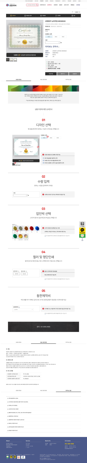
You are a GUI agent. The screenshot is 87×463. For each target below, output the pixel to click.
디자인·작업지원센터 (29, 1)
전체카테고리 (43, 5)
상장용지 (56, 5)
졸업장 (60, 5)
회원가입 (51, 1)
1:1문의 (27, 447)
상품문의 (75, 74)
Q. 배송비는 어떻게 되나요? (12, 423)
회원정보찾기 (57, 1)
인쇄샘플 (78, 5)
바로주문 (51, 74)
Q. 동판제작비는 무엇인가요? (12, 416)
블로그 (79, 1)
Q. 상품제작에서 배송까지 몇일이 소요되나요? (15, 419)
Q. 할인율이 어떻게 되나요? (12, 430)
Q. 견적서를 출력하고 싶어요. (12, 398)
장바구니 (64, 1)
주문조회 (41, 1)
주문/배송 (28, 443)
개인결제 (69, 1)
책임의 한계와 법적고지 (27, 454)
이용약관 (7, 454)
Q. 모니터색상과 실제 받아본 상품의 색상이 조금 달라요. (17, 401)
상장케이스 (49, 5)
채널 (15, 458)
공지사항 (36, 1)
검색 (37, 5)
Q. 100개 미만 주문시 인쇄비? (13, 409)
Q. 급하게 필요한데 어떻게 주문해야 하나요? (15, 427)
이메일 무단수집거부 (19, 454)
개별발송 (72, 5)
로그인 (46, 1)
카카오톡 (11, 458)
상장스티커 (66, 5)
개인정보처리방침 (12, 454)
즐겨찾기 (74, 1)
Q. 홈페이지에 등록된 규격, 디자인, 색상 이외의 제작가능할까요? (19, 412)
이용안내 (32, 454)
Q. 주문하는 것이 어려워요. (12, 405)
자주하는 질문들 (29, 446)
